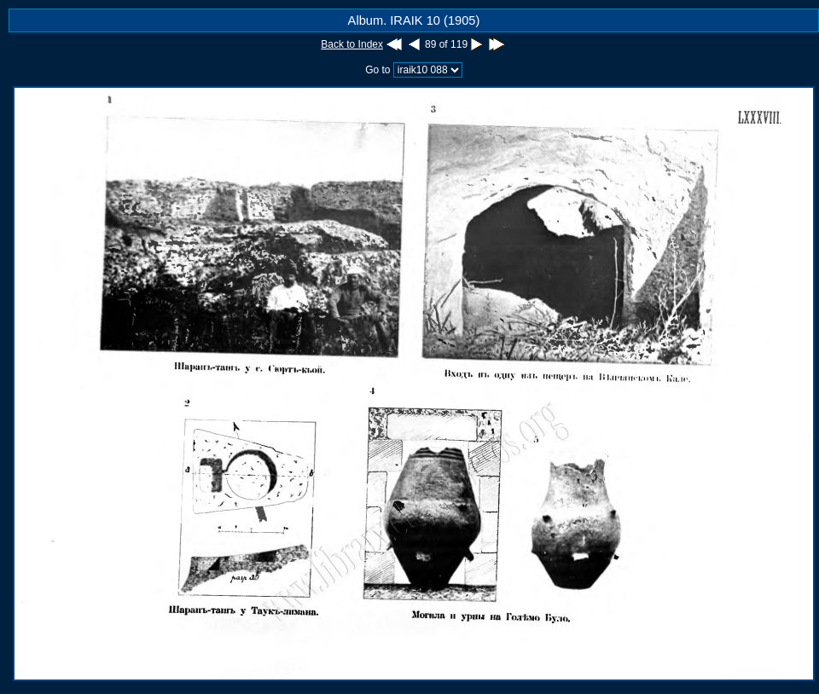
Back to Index (352, 44)
